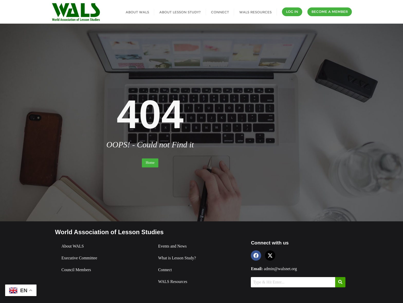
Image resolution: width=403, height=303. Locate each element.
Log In (292, 12)
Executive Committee (79, 258)
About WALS (72, 246)
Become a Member (330, 12)
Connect (165, 270)
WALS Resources (172, 281)
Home (150, 163)
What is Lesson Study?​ (177, 258)
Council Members (76, 270)
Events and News (172, 246)
